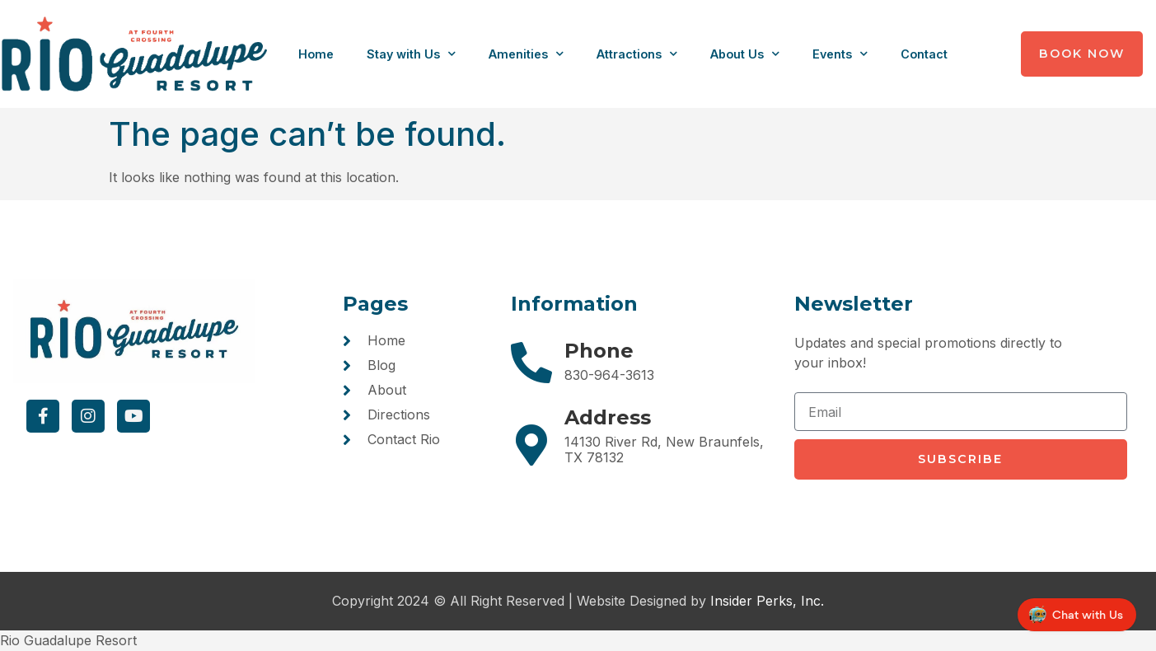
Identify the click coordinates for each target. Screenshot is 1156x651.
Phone (599, 351)
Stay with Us (411, 53)
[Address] (531, 445)
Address (607, 417)
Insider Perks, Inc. (767, 600)
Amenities (526, 53)
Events (840, 53)
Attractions (637, 53)
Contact (924, 54)
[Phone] (531, 362)
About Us (744, 53)
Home (316, 54)
